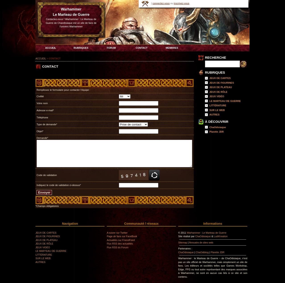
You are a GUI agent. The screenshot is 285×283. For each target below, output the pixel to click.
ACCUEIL (40, 58)
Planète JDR (216, 131)
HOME (145, 3)
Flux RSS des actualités (120, 243)
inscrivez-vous (181, 3)
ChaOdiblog (202, 252)
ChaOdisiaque (217, 127)
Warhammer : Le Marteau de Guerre (207, 232)
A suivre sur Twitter (117, 232)
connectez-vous (161, 3)
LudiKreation (221, 236)
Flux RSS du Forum (117, 247)
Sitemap (182, 242)
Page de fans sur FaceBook (122, 236)
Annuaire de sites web (201, 242)
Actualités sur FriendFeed (121, 240)
